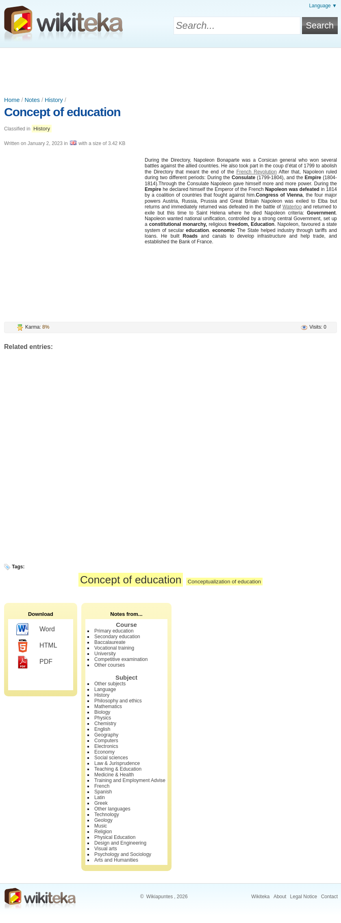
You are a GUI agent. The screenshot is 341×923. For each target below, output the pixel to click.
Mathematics (108, 706)
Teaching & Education (117, 769)
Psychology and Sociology (122, 854)
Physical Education (114, 837)
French (101, 786)
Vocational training (114, 648)
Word (35, 629)
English (102, 729)
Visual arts (105, 849)
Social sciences (111, 757)
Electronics (106, 746)
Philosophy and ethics (118, 701)
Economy (104, 752)
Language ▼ (323, 6)
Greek (101, 803)
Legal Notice (303, 896)
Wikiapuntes (159, 896)
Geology (103, 820)
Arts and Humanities (116, 860)
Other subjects (110, 684)
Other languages (112, 809)
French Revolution (256, 172)
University (105, 653)
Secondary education (117, 636)
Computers (106, 740)
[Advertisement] (171, 70)
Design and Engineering (120, 843)
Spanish (103, 792)
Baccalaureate (110, 642)
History (54, 100)
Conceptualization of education (224, 581)
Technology (106, 814)
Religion (103, 831)
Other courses (109, 665)
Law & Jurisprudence (117, 763)
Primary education (114, 631)
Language (105, 689)
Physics (102, 718)
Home (12, 100)
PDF (34, 662)
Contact (329, 896)
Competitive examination (121, 659)
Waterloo (292, 207)
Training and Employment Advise (129, 780)
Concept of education (62, 112)
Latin (99, 797)
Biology (102, 712)
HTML (36, 645)
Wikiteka (260, 896)
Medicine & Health (114, 775)
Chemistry (105, 723)
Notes (32, 100)
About (280, 896)
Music (100, 826)
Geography (106, 735)
